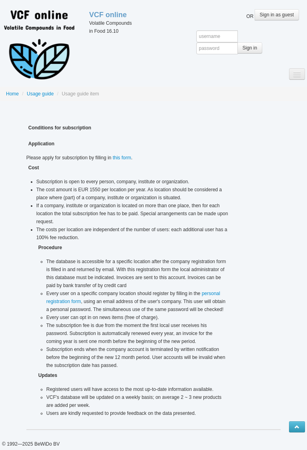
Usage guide (40, 94)
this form (122, 158)
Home (12, 94)
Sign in (250, 48)
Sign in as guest (277, 15)
